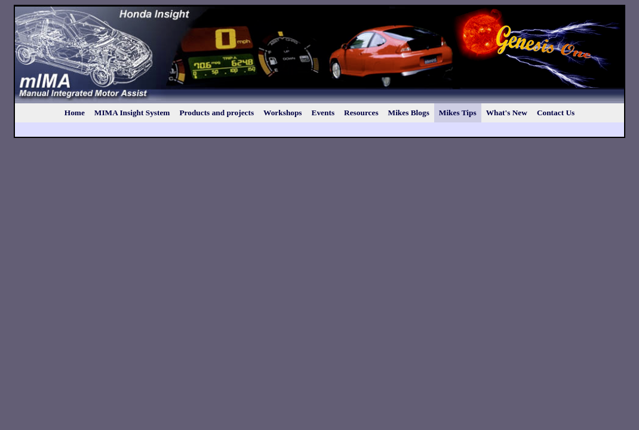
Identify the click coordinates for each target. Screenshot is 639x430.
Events (323, 112)
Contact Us (556, 112)
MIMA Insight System (132, 112)
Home (74, 112)
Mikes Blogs (408, 112)
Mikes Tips (458, 112)
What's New (506, 112)
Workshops (282, 112)
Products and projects (216, 112)
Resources (361, 112)
